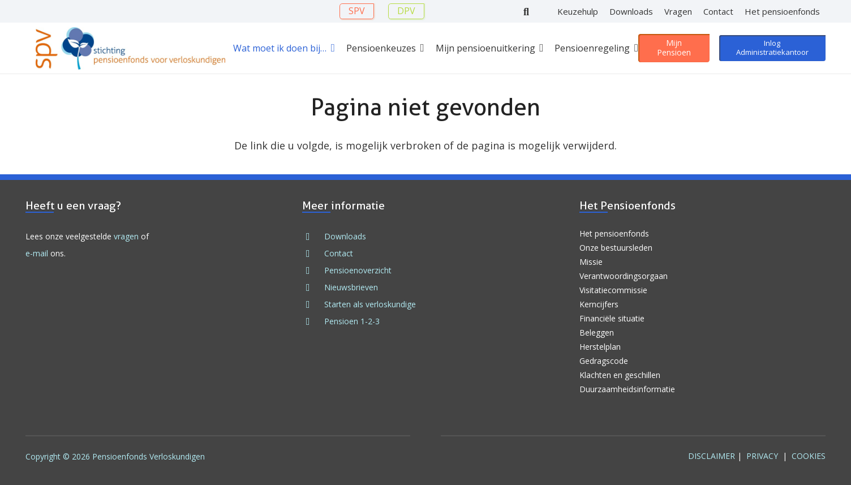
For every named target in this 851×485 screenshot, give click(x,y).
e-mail (36, 253)
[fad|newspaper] (313, 287)
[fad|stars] (313, 304)
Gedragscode (603, 360)
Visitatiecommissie (613, 290)
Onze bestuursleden (615, 247)
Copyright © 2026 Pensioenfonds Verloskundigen (115, 456)
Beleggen (596, 332)
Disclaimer (711, 455)
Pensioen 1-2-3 (352, 321)
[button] (330, 48)
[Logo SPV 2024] (130, 48)
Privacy (762, 455)
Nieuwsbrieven (351, 287)
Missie (591, 261)
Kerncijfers (598, 304)
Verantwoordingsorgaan (623, 276)
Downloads (345, 236)
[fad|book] (313, 321)
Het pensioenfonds (614, 233)
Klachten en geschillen (619, 375)
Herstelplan (600, 346)
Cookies (809, 455)
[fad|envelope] (313, 253)
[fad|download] (313, 236)
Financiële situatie (611, 318)
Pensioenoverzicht (358, 270)
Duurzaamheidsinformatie (627, 389)
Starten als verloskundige (370, 304)
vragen (126, 236)
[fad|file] (313, 270)
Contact (338, 253)
